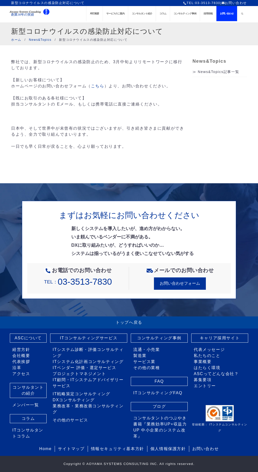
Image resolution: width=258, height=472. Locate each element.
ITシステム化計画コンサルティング (88, 361)
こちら (97, 86)
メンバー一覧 (25, 405)
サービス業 (144, 361)
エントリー (205, 386)
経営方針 (21, 349)
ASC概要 (94, 13)
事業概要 (202, 361)
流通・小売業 (146, 349)
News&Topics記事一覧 (218, 72)
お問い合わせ (234, 3)
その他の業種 (146, 368)
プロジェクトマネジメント (79, 374)
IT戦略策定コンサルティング (81, 394)
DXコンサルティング (73, 400)
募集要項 (202, 380)
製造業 (140, 355)
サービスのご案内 (115, 13)
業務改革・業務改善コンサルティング (88, 409)
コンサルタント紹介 (142, 13)
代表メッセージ (209, 349)
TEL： (78, 281)
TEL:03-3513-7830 (201, 3)
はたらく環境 (207, 368)
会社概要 (21, 355)
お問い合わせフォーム (180, 283)
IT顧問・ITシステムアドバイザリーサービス (88, 383)
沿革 (16, 368)
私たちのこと (207, 355)
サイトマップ (71, 449)
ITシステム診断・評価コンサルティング (88, 352)
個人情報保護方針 (168, 449)
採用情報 (208, 13)
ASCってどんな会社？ (216, 374)
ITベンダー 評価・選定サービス (84, 368)
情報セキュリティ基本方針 (117, 449)
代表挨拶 (21, 361)
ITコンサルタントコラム (27, 433)
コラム (162, 13)
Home (45, 449)
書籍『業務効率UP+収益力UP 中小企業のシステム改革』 (160, 430)
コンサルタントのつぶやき (159, 418)
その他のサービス (70, 420)
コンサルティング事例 (185, 13)
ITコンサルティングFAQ (157, 393)
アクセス (21, 374)
